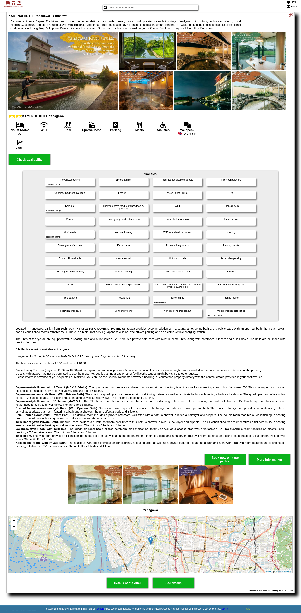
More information (269, 459)
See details (173, 583)
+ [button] (14, 521)
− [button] (14, 527)
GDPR (224, 608)
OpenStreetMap (283, 572)
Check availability (29, 159)
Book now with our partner (225, 459)
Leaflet (269, 572)
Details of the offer (127, 583)
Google (100, 608)
